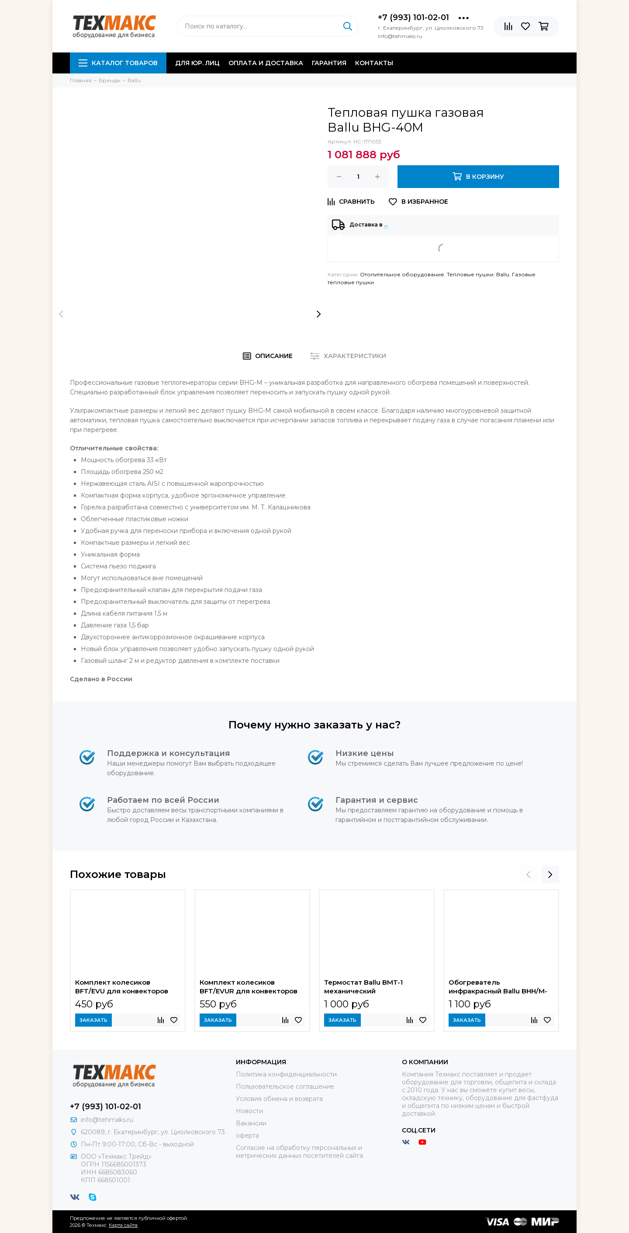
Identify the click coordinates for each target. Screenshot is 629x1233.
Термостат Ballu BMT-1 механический (363, 986)
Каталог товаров (118, 63)
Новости (249, 1111)
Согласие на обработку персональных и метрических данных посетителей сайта (299, 1152)
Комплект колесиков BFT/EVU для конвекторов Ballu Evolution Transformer (122, 987)
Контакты (374, 63)
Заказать (93, 1020)
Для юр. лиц (197, 63)
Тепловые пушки (470, 274)
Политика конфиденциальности (286, 1074)
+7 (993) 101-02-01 (413, 17)
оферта (247, 1135)
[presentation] (61, 314)
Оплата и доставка (265, 63)
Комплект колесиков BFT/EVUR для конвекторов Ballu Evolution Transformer (248, 987)
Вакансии (251, 1123)
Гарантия (329, 63)
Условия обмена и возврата (279, 1099)
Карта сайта (123, 1225)
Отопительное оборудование (402, 274)
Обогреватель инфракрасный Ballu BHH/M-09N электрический (498, 987)
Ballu (502, 274)
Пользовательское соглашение (285, 1086)
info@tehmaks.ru (107, 1120)
